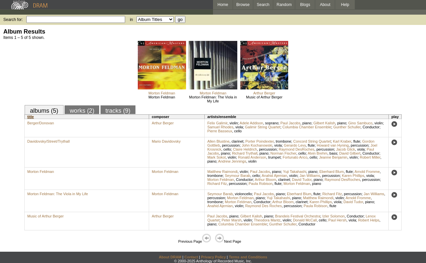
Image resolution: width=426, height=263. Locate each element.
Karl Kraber (342, 141)
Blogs (305, 4)
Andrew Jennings (232, 161)
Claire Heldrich (245, 149)
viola (239, 127)
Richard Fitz (217, 184)
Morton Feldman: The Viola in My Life (213, 99)
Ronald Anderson (252, 157)
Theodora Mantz (267, 220)
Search (263, 4)
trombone (283, 141)
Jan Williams (310, 176)
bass (333, 153)
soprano (272, 123)
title (30, 117)
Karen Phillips (353, 176)
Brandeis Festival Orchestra (297, 216)
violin (234, 123)
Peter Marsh (232, 220)
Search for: (13, 19)
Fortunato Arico (295, 157)
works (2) (82, 110)
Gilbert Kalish (324, 123)
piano (307, 123)
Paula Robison (261, 184)
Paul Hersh (337, 220)
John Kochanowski (257, 145)
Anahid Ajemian (274, 176)
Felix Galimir (217, 123)
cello (238, 131)
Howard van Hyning (333, 145)
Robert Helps (368, 220)
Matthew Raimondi (222, 172)
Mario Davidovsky (166, 141)
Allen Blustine (218, 141)
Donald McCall (305, 220)
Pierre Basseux (219, 131)
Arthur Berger (264, 93)
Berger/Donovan (40, 123)
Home (222, 4)
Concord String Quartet (312, 141)
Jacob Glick (345, 149)
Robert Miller (370, 157)
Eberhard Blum (332, 172)
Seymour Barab (237, 176)
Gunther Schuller (346, 127)
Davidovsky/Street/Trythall (48, 141)
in (131, 19)
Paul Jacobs (290, 123)
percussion (231, 145)
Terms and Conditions (248, 257)
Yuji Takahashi (294, 172)
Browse (243, 4)
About (325, 4)
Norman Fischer (284, 153)
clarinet (237, 141)
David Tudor (302, 180)
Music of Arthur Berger (264, 97)
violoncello (243, 194)
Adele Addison (251, 123)
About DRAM (170, 257)
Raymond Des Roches (263, 206)
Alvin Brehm (317, 153)
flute (356, 141)
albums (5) (44, 110)
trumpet (274, 157)
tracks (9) (118, 110)
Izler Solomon (333, 216)
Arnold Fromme (367, 172)
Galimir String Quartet (262, 127)
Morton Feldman (161, 93)
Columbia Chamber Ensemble (307, 127)
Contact (191, 257)
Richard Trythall (244, 153)
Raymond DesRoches (297, 149)
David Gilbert (349, 153)
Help (345, 4)
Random (284, 4)
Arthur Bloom (265, 180)
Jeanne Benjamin (333, 157)
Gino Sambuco (360, 123)
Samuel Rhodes (220, 127)
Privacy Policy (213, 257)
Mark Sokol (216, 157)
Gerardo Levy (295, 145)
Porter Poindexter (259, 141)
